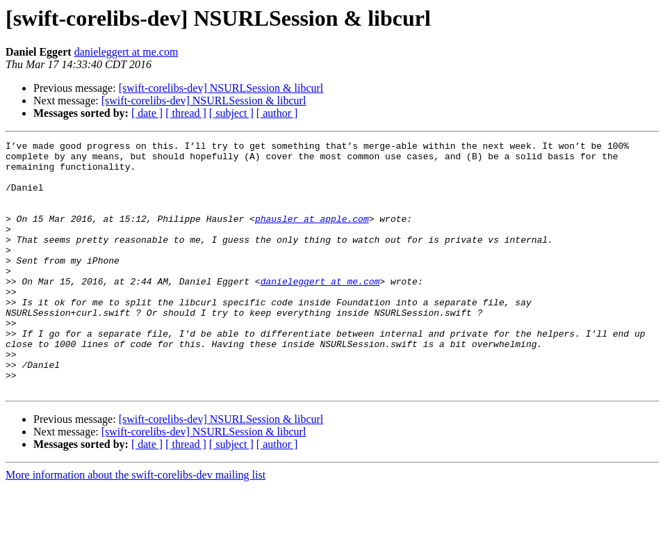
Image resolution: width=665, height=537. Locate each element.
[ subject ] (231, 113)
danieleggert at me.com (126, 52)
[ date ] (147, 113)
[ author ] (277, 113)
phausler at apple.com (312, 235)
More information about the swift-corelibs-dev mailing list (135, 525)
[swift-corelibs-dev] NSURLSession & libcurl (221, 88)
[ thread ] (185, 113)
